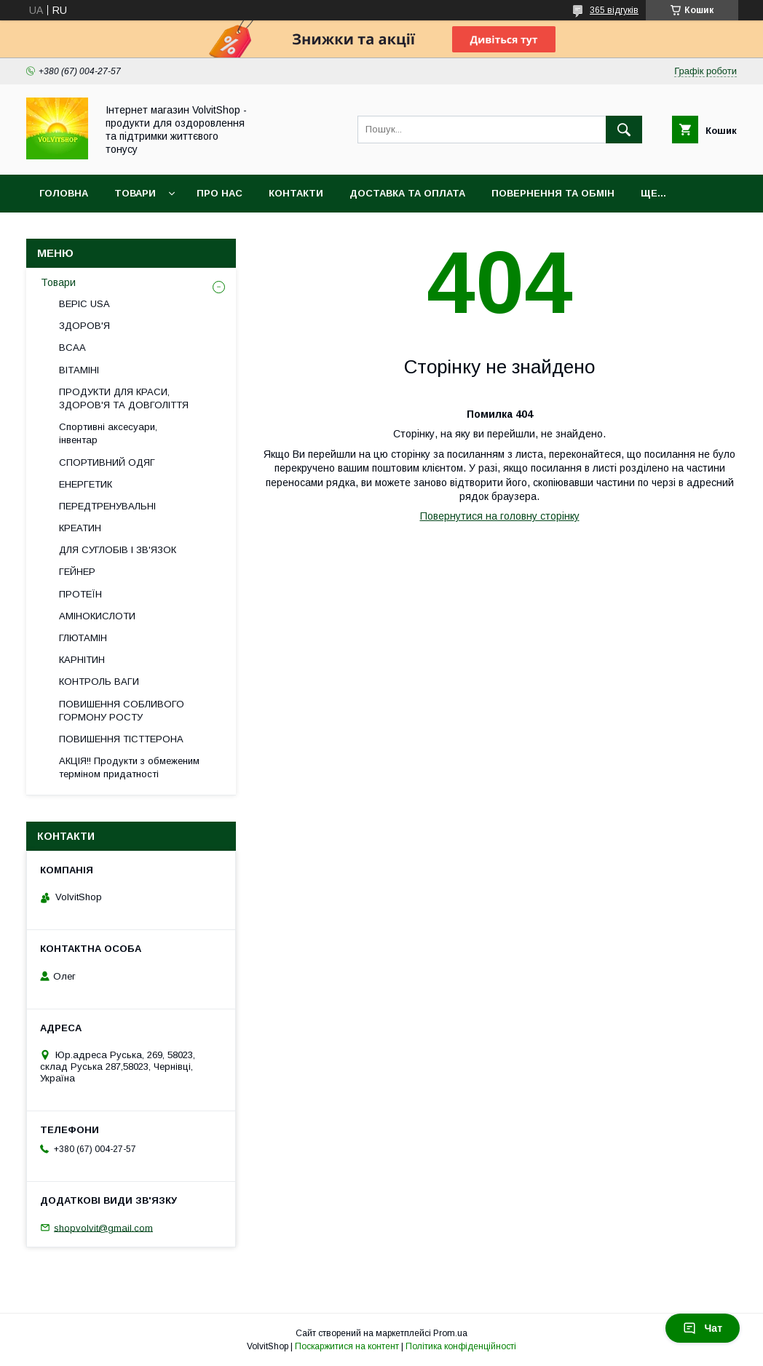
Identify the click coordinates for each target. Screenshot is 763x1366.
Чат (702, 1328)
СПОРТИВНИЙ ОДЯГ (107, 462)
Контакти (296, 193)
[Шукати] (624, 129)
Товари (135, 193)
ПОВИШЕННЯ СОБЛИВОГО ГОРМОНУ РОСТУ (121, 711)
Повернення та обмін (552, 193)
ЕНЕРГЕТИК (85, 484)
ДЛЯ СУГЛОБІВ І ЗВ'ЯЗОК (117, 549)
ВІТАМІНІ (79, 370)
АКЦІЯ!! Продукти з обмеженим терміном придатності (129, 767)
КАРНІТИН (82, 659)
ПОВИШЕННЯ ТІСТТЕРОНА (121, 739)
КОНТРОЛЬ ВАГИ (99, 681)
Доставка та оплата (407, 193)
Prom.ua (450, 1333)
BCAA (72, 347)
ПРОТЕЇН (80, 594)
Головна (63, 193)
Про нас (219, 193)
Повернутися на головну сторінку (500, 516)
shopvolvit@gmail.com (103, 1227)
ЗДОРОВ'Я (84, 325)
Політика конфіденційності (461, 1346)
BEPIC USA (84, 303)
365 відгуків (614, 10)
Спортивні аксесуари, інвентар (108, 433)
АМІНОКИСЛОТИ (97, 616)
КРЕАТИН (80, 528)
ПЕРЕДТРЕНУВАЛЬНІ (107, 506)
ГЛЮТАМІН (83, 637)
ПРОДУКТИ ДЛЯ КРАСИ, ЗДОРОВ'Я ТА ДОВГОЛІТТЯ (124, 398)
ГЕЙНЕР (77, 571)
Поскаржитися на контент (347, 1346)
